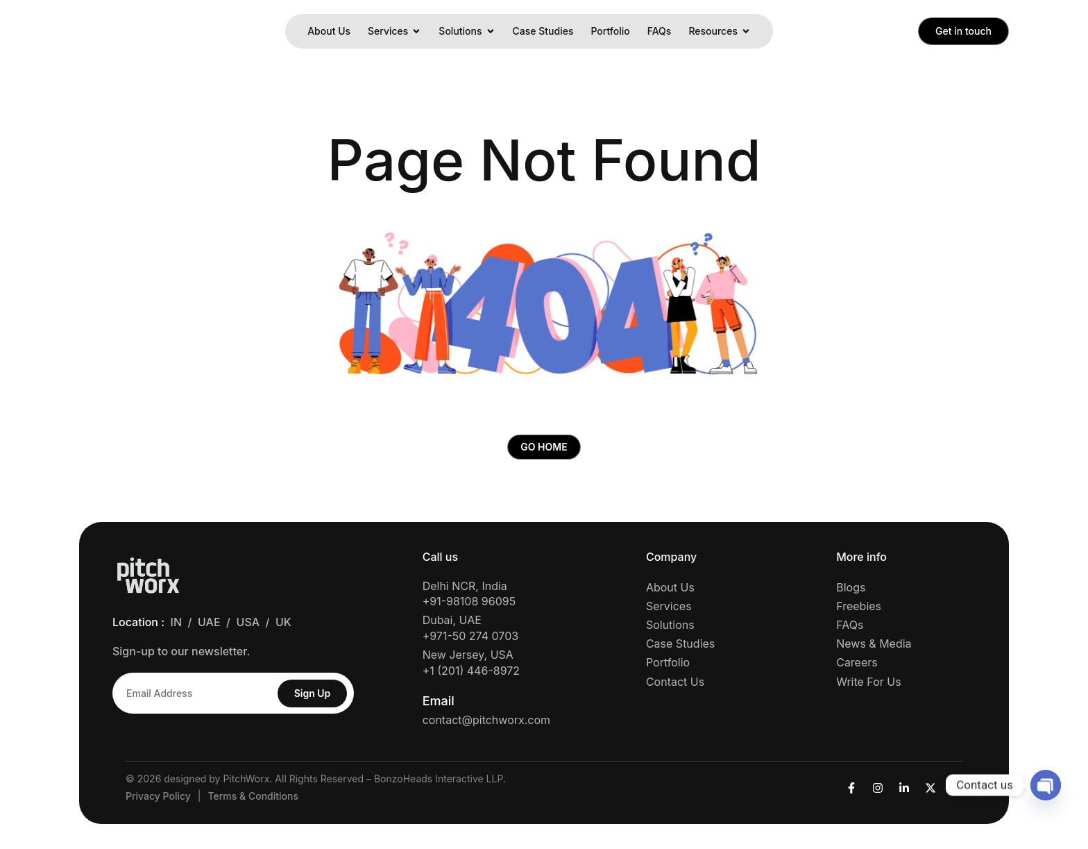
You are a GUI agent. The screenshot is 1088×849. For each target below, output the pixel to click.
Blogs (850, 589)
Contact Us (675, 684)
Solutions (467, 31)
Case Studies (543, 31)
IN (176, 625)
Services (394, 31)
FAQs (659, 31)
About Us (328, 31)
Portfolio (609, 31)
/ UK (282, 625)
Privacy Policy (158, 799)
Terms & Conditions (252, 799)
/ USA (245, 625)
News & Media (873, 646)
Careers (857, 665)
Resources (719, 31)
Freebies (858, 609)
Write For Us (868, 684)
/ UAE (207, 625)
